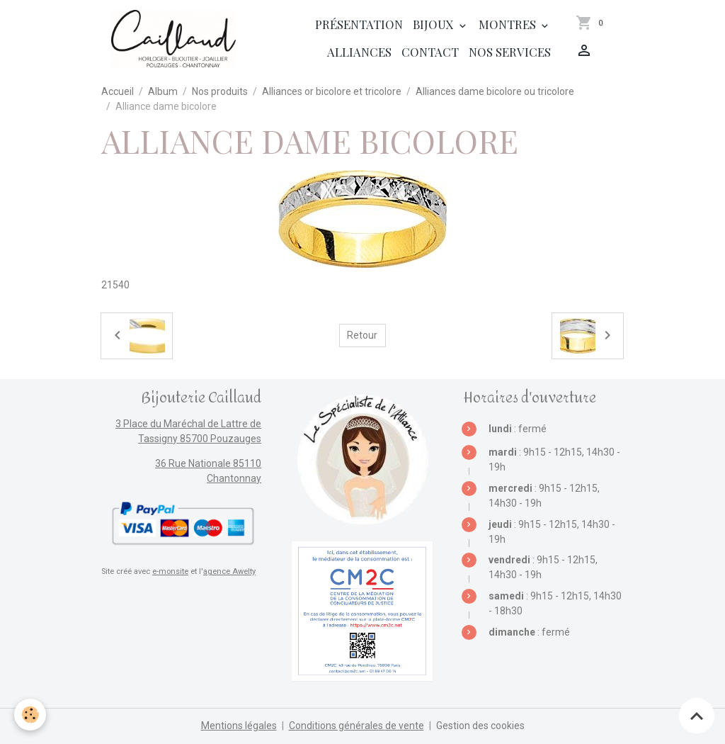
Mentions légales (239, 725)
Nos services (510, 52)
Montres (509, 24)
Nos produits (220, 91)
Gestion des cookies (480, 725)
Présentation (359, 24)
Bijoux (435, 24)
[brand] (173, 38)
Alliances (359, 52)
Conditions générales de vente (356, 725)
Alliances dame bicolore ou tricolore (495, 91)
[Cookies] (30, 715)
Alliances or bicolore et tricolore (331, 91)
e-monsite (170, 571)
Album (163, 91)
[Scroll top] (696, 715)
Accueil (117, 91)
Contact (430, 52)
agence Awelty (229, 571)
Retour (362, 335)
